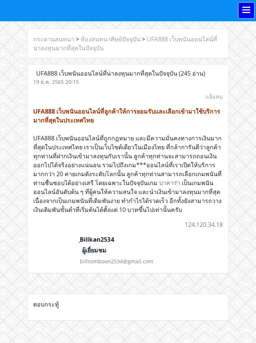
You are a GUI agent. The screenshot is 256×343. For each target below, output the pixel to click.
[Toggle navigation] (246, 10)
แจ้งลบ (214, 96)
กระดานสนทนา (53, 39)
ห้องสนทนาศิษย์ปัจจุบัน (110, 39)
